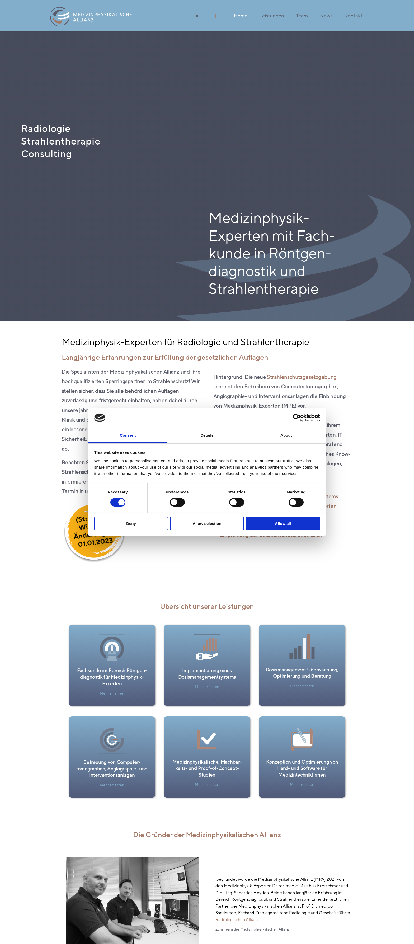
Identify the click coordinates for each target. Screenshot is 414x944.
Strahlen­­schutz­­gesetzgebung (301, 377)
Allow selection (206, 523)
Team (302, 15)
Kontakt (353, 15)
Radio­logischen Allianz (237, 919)
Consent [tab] (128, 435)
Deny (131, 523)
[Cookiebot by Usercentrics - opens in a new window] (297, 418)
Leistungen (271, 15)
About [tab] (286, 435)
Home (240, 15)
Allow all (283, 523)
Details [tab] (207, 435)
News (326, 15)
